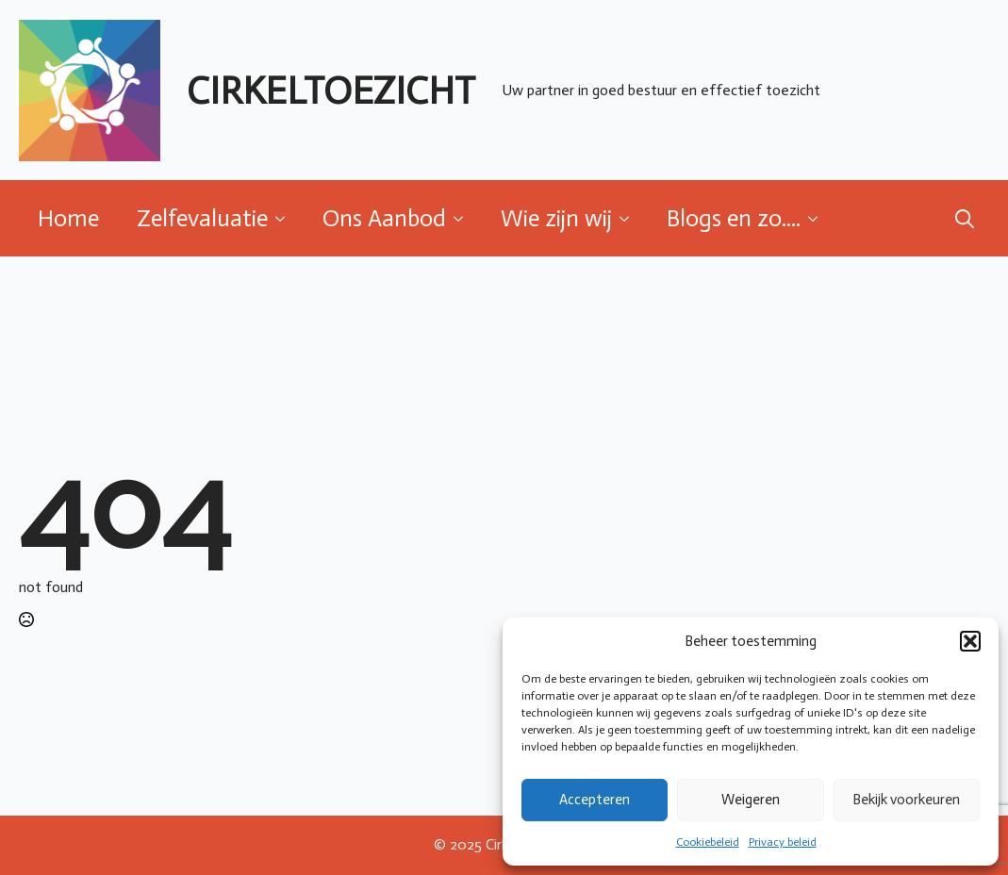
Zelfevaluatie (202, 218)
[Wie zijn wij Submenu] (630, 218)
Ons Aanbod (384, 218)
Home (68, 218)
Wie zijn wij (556, 218)
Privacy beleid (783, 842)
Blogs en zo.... (734, 218)
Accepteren (594, 799)
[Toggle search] (964, 218)
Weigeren (750, 799)
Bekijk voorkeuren (906, 799)
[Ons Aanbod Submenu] (464, 218)
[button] (970, 641)
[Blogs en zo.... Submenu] (818, 218)
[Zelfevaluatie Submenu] (286, 218)
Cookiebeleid (707, 842)
